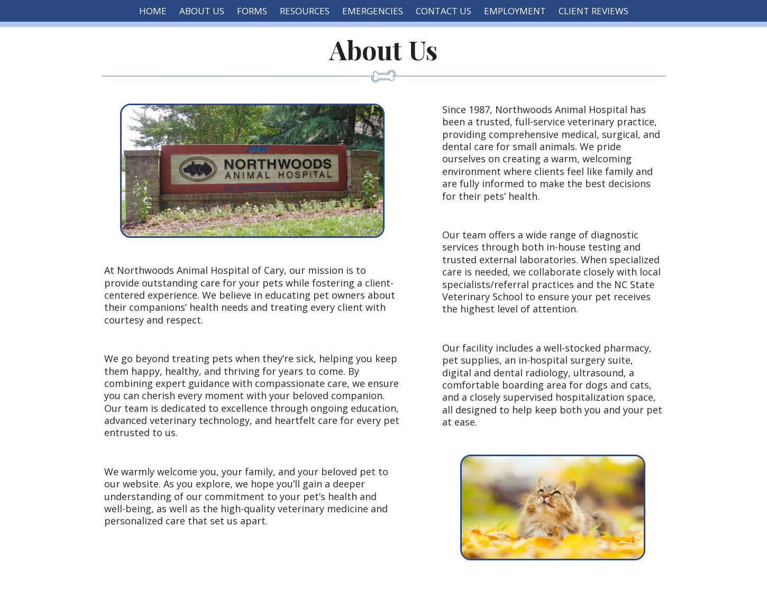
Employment (515, 11)
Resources (305, 11)
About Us (201, 11)
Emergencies (372, 11)
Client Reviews (593, 11)
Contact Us (443, 11)
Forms (252, 11)
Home (153, 11)
